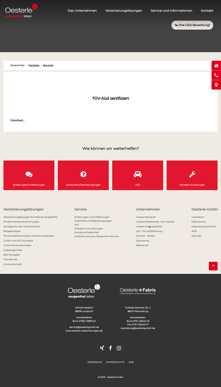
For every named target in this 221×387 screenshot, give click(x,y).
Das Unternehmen (82, 11)
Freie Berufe (10, 259)
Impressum (197, 217)
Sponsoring (142, 240)
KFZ (76, 224)
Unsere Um (142, 226)
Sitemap (196, 235)
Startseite (34, 65)
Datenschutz (198, 221)
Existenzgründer (12, 250)
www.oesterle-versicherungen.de (84, 330)
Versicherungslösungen (123, 11)
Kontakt (207, 11)
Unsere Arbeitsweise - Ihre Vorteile (155, 221)
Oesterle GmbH (204, 209)
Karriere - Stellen (145, 235)
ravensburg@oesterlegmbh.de (138, 328)
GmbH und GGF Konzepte (18, 240)
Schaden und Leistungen (88, 228)
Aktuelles (48, 65)
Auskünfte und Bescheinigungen (93, 220)
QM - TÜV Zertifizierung (149, 231)
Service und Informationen (171, 11)
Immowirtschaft (12, 264)
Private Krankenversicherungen (21, 221)
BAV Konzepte (11, 254)
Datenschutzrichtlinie (203, 226)
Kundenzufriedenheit (86, 232)
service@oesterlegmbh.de (84, 327)
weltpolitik (156, 226)
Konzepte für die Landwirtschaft (21, 226)
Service (80, 209)
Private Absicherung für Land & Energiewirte (28, 235)
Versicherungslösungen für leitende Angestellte (30, 217)
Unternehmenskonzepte (17, 245)
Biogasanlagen (12, 231)
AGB (193, 231)
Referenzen (142, 245)
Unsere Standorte (146, 217)
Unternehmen (148, 209)
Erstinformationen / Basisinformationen (96, 236)
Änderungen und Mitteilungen (91, 217)
